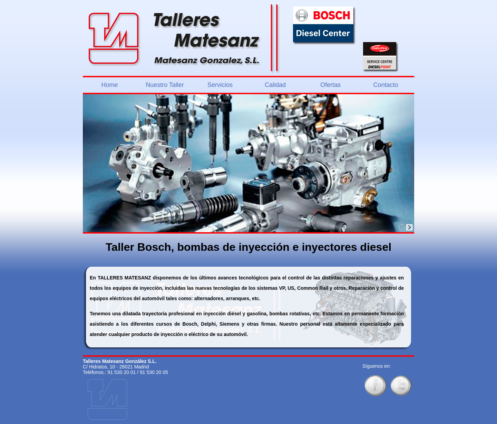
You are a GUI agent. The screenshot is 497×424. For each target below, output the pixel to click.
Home (109, 84)
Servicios (220, 84)
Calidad (275, 84)
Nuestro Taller (165, 84)
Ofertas (330, 84)
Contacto (385, 84)
